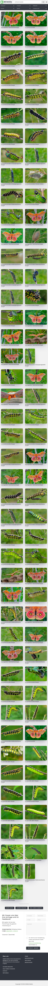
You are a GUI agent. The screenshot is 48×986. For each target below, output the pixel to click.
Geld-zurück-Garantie (36, 908)
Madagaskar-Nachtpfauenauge (10, 27)
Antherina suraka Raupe (8, 66)
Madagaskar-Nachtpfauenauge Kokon (34, 244)
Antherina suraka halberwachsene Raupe (35, 124)
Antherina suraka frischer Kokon (34, 184)
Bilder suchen (28, 962)
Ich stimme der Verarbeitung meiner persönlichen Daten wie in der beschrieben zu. (36, 941)
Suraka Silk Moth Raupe (7, 761)
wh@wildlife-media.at (12, 931)
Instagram (5, 973)
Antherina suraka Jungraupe (33, 860)
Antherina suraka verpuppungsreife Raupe (11, 164)
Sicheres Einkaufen (21, 908)
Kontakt (5, 971)
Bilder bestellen (29, 958)
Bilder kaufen (9, 908)
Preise (26, 956)
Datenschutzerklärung (35, 943)
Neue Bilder (28, 960)
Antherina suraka (30, 27)
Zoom (3, 12)
